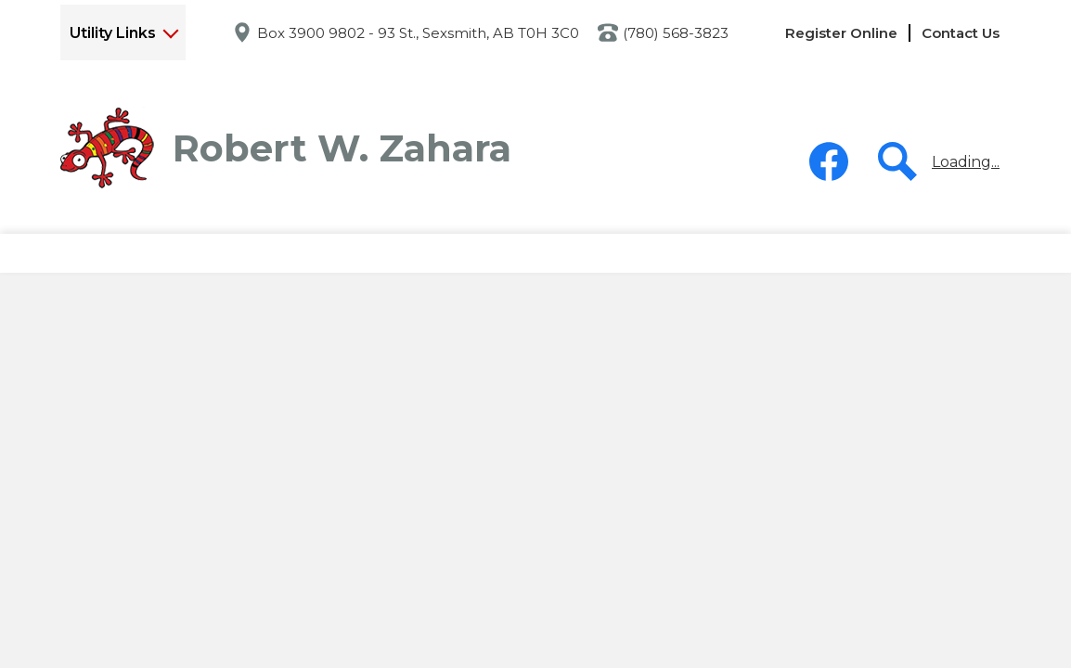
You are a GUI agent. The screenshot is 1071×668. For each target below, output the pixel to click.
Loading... (966, 162)
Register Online (841, 33)
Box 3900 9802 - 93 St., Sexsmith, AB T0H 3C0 (418, 33)
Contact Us (961, 33)
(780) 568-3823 (676, 33)
